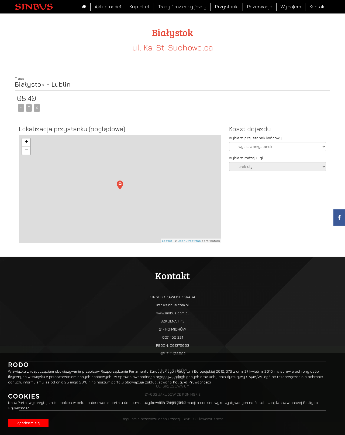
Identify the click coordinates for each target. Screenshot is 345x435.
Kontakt (317, 6)
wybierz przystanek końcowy (255, 137)
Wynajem (291, 6)
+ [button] (26, 142)
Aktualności (108, 6)
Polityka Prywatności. (192, 382)
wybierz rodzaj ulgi (246, 157)
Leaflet (167, 240)
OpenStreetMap (189, 240)
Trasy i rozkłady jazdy (182, 6)
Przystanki (227, 6)
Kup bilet (139, 6)
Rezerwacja (259, 6)
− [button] (26, 151)
